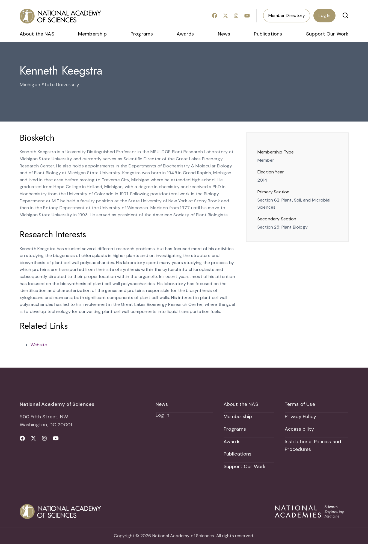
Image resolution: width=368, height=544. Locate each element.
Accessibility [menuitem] (299, 429)
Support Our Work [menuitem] (327, 34)
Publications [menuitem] (268, 34)
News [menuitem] (224, 34)
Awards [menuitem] (185, 34)
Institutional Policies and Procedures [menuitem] (313, 445)
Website (39, 345)
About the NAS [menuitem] (37, 34)
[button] (345, 15)
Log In (324, 15)
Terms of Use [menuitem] (300, 404)
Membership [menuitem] (92, 34)
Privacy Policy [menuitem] (300, 416)
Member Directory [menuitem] (286, 15)
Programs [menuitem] (141, 34)
